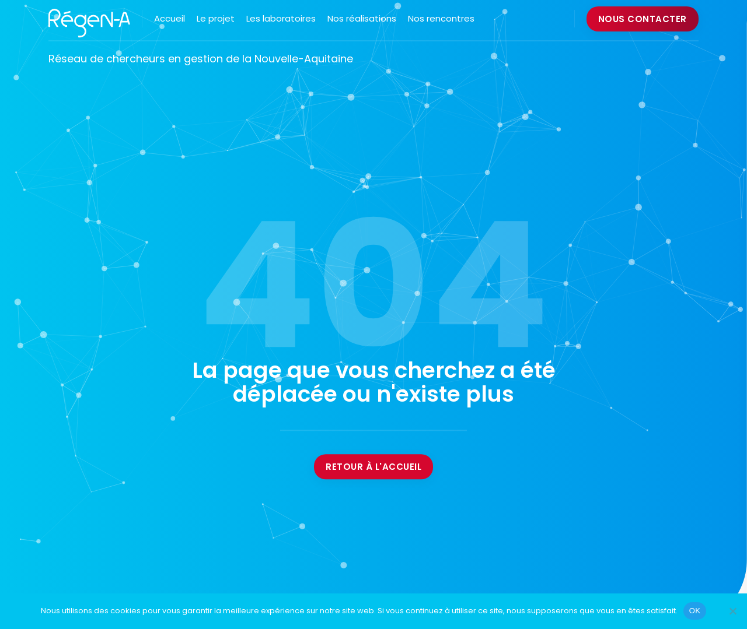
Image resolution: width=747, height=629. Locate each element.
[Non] (732, 611)
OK (694, 610)
